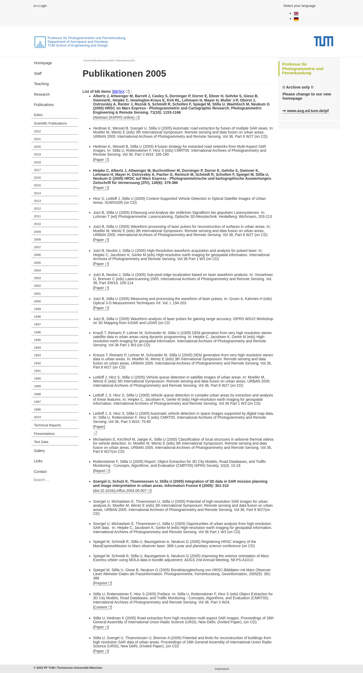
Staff (38, 73)
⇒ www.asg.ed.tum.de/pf (305, 110)
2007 (37, 247)
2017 (37, 170)
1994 (37, 347)
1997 (37, 324)
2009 (37, 232)
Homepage (43, 63)
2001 (37, 294)
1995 (37, 340)
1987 (37, 402)
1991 (37, 371)
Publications (44, 105)
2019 (37, 154)
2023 (37, 417)
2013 (37, 201)
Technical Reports (47, 425)
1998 (37, 317)
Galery (39, 451)
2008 (37, 239)
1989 (37, 386)
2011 (37, 216)
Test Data (41, 442)
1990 (37, 378)
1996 (37, 332)
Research (42, 94)
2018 (37, 162)
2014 (37, 193)
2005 (37, 263)
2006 (37, 255)
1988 (37, 394)
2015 (37, 185)
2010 (37, 224)
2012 (37, 208)
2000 (37, 301)
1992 (37, 363)
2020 (37, 147)
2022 (37, 131)
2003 (37, 278)
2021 (37, 139)
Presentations (44, 434)
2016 (37, 177)
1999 (37, 309)
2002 (37, 286)
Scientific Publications (50, 123)
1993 (37, 355)
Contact (40, 471)
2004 (37, 270)
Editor (38, 115)
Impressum (222, 668)
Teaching (41, 84)
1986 (37, 409)
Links (38, 461)
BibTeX (119, 91)
